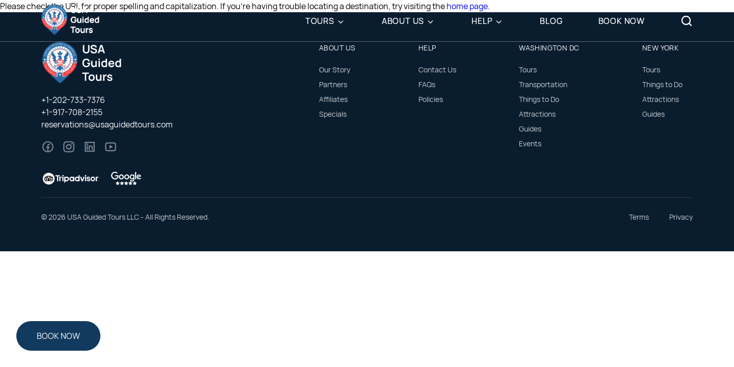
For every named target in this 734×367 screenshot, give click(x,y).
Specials (333, 114)
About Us (403, 21)
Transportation (543, 84)
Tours (319, 21)
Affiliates (333, 99)
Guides (530, 129)
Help (481, 21)
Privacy (681, 217)
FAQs (426, 84)
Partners (333, 84)
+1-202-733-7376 (73, 100)
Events (530, 143)
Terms (639, 217)
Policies (430, 99)
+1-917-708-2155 (71, 112)
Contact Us (437, 69)
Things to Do (539, 99)
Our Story (334, 69)
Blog (551, 21)
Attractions (537, 114)
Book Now (621, 21)
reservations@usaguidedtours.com (107, 124)
